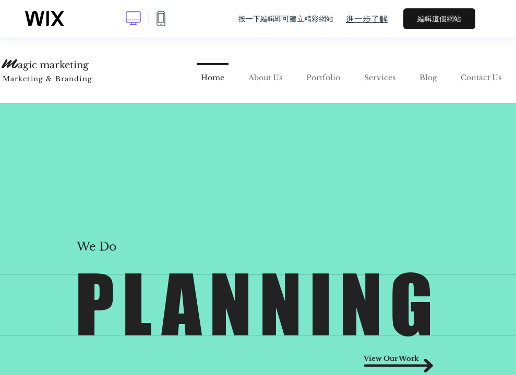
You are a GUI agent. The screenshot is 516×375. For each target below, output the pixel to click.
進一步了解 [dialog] (367, 19)
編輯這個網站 (439, 18)
